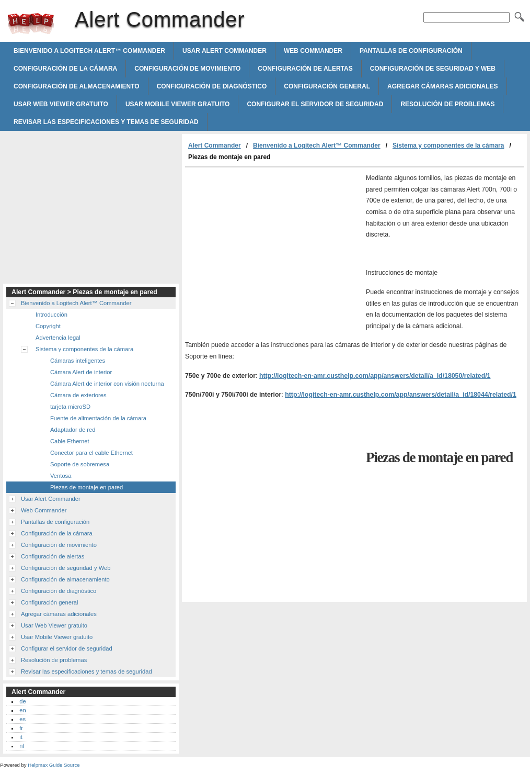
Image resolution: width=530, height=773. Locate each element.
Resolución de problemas (447, 104)
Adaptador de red (72, 430)
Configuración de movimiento (187, 68)
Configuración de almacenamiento (77, 86)
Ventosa (60, 476)
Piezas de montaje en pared (86, 487)
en (22, 710)
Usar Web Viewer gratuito (61, 104)
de (22, 701)
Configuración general (327, 86)
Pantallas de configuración (411, 50)
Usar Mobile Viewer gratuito (177, 104)
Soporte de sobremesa (79, 464)
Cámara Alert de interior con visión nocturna (107, 383)
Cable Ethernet (69, 441)
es (22, 719)
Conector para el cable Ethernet (91, 453)
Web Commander (313, 50)
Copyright (48, 326)
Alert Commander (31, 23)
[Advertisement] (273, 246)
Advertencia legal (58, 337)
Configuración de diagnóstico (212, 86)
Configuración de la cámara (65, 68)
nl (21, 746)
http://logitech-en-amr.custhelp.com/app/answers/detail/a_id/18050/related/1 (375, 375)
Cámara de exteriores (78, 395)
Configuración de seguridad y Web (433, 68)
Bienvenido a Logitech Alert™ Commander (89, 50)
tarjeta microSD (70, 407)
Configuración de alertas (305, 68)
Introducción (51, 314)
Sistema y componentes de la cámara (448, 145)
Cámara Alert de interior (81, 372)
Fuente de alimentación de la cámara (98, 418)
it (20, 737)
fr (21, 728)
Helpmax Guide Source (53, 765)
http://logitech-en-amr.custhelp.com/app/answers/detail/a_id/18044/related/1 (400, 394)
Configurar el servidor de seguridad (315, 104)
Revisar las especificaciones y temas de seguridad (106, 122)
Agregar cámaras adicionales (442, 86)
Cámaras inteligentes (77, 360)
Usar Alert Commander (224, 50)
